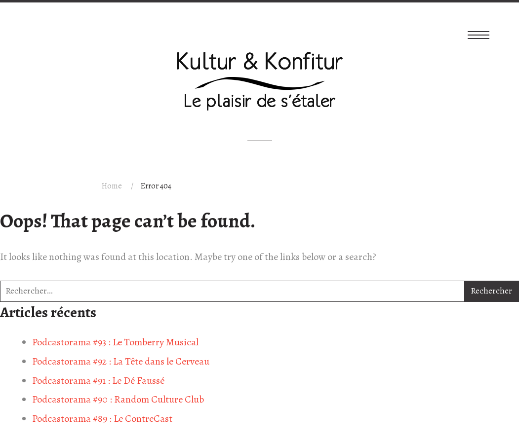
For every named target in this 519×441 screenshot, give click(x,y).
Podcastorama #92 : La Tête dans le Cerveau (120, 361)
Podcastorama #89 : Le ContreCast (102, 418)
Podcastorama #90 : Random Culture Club (118, 399)
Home (112, 186)
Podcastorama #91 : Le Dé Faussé (98, 380)
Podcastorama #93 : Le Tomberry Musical (115, 342)
